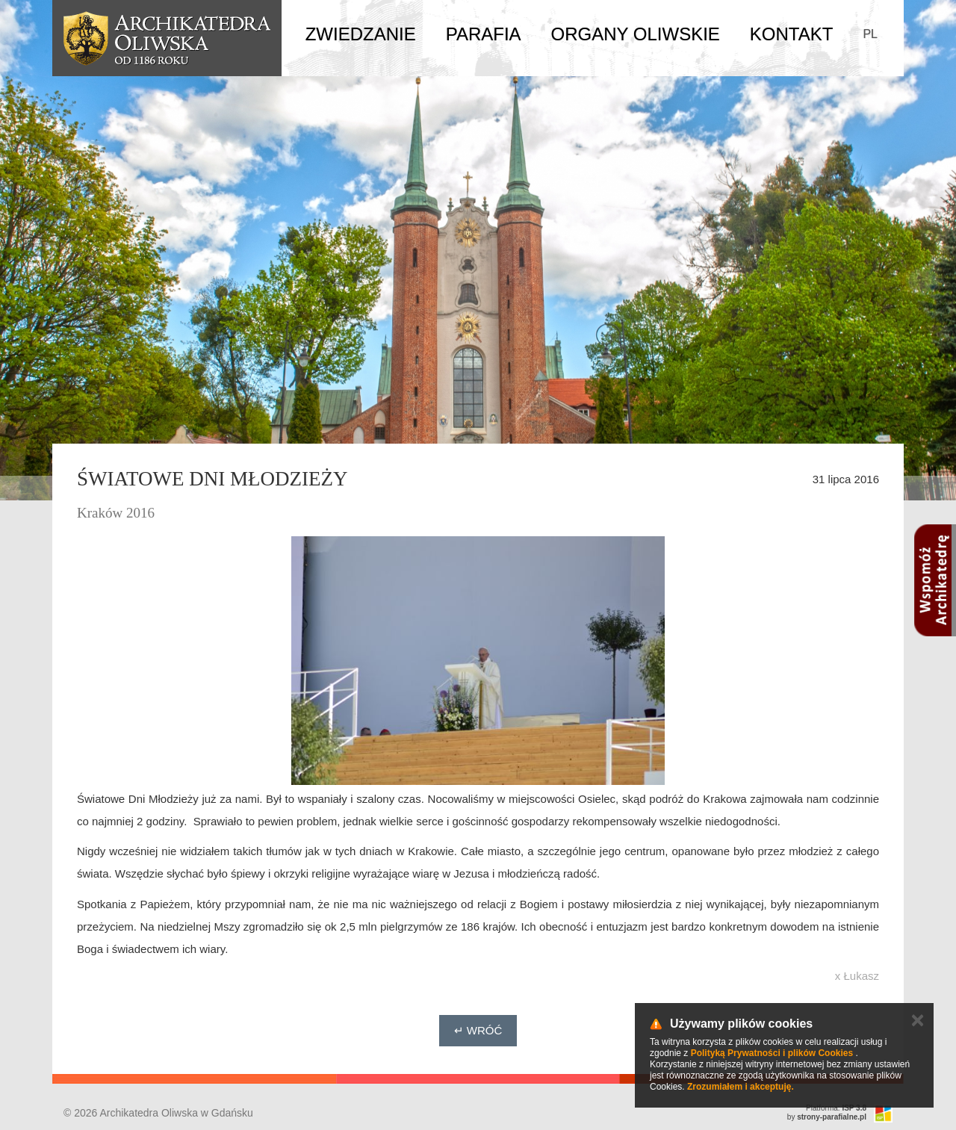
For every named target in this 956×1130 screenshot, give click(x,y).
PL (870, 34)
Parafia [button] (483, 34)
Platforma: (836, 1108)
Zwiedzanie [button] (360, 34)
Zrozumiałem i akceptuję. (740, 1086)
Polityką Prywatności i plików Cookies (772, 1053)
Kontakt (792, 34)
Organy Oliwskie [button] (635, 34)
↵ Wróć (478, 1030)
